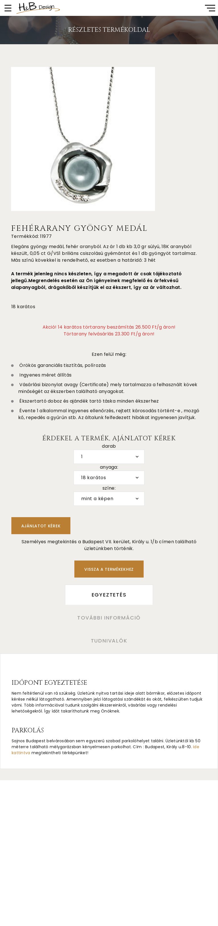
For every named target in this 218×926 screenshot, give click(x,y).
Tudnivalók (109, 640)
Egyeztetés (109, 594)
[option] (83, 139)
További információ (109, 617)
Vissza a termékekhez (109, 569)
